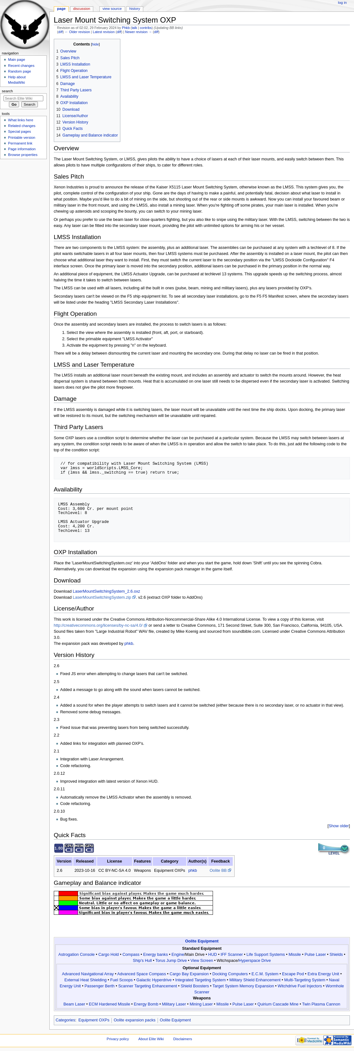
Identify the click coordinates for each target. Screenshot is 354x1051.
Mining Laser (201, 1004)
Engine (178, 954)
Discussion (81, 9)
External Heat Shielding (85, 980)
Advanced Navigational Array (88, 974)
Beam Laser (74, 1004)
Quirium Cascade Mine (278, 1004)
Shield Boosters (195, 986)
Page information (22, 149)
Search (7, 91)
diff (60, 32)
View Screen (201, 960)
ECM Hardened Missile (109, 1004)
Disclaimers (182, 1039)
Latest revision (104, 32)
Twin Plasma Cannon (321, 1004)
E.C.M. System (265, 974)
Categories (65, 1020)
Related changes (21, 126)
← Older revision (77, 32)
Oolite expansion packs (134, 1020)
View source (112, 9)
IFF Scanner (232, 954)
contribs (146, 28)
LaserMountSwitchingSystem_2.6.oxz (106, 591)
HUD (212, 954)
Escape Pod (293, 974)
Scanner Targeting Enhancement (147, 986)
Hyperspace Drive (255, 960)
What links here (20, 120)
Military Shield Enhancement (254, 980)
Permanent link (20, 143)
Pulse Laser (315, 954)
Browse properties (22, 155)
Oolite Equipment (201, 941)
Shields (336, 954)
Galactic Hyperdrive (154, 980)
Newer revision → (138, 32)
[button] (339, 826)
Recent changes (21, 65)
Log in (342, 2)
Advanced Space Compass (141, 974)
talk (134, 28)
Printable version (21, 137)
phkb (128, 643)
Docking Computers (230, 974)
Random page (19, 71)
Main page (16, 59)
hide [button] (95, 44)
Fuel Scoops (121, 980)
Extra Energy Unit (323, 974)
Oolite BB (218, 870)
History (134, 9)
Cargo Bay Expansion (189, 974)
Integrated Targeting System (200, 980)
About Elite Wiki (151, 1039)
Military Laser (174, 1004)
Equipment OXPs (93, 1020)
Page (61, 9)
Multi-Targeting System (304, 980)
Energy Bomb (146, 1004)
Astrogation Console (76, 954)
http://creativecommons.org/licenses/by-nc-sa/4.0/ (98, 625)
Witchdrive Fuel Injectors (300, 986)
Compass (131, 954)
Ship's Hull (142, 960)
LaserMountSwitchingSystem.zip (102, 597)
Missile (294, 954)
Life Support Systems (265, 954)
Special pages (19, 131)
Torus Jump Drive (171, 960)
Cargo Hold (108, 954)
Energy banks (155, 954)
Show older (339, 826)
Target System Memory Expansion (243, 986)
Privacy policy (118, 1039)
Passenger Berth (99, 986)
